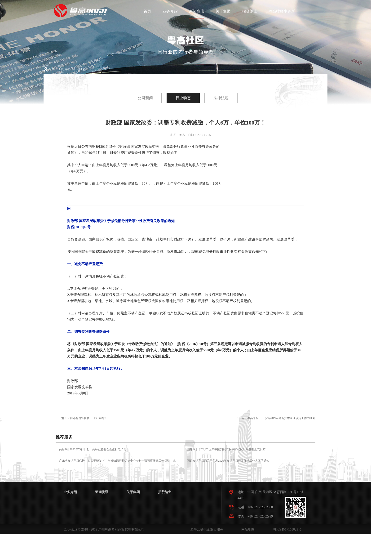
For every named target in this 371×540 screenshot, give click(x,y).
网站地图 (247, 529)
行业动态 (79, 69)
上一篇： (81, 418)
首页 (147, 11)
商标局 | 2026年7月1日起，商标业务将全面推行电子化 (92, 449)
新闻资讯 (64, 69)
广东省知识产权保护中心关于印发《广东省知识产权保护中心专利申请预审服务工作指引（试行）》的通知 (117, 464)
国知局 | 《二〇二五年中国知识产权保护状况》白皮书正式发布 (226, 449)
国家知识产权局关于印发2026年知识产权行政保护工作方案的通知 (228, 460)
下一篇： (275, 418)
